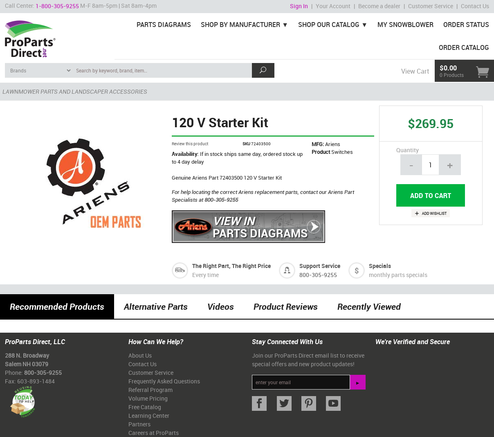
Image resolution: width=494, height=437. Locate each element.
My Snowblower (405, 24)
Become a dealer (379, 6)
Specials (380, 266)
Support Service (319, 266)
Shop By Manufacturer (240, 24)
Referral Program (150, 390)
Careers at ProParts (153, 433)
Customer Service (430, 6)
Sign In (299, 6)
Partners (139, 424)
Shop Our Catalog (328, 24)
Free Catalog (144, 407)
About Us (140, 355)
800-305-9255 (221, 199)
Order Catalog (464, 47)
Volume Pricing (148, 398)
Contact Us (475, 6)
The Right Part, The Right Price (231, 266)
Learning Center (148, 415)
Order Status (466, 24)
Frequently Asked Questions (164, 381)
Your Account (333, 6)
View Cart (415, 71)
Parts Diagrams (164, 24)
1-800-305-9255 (57, 6)
